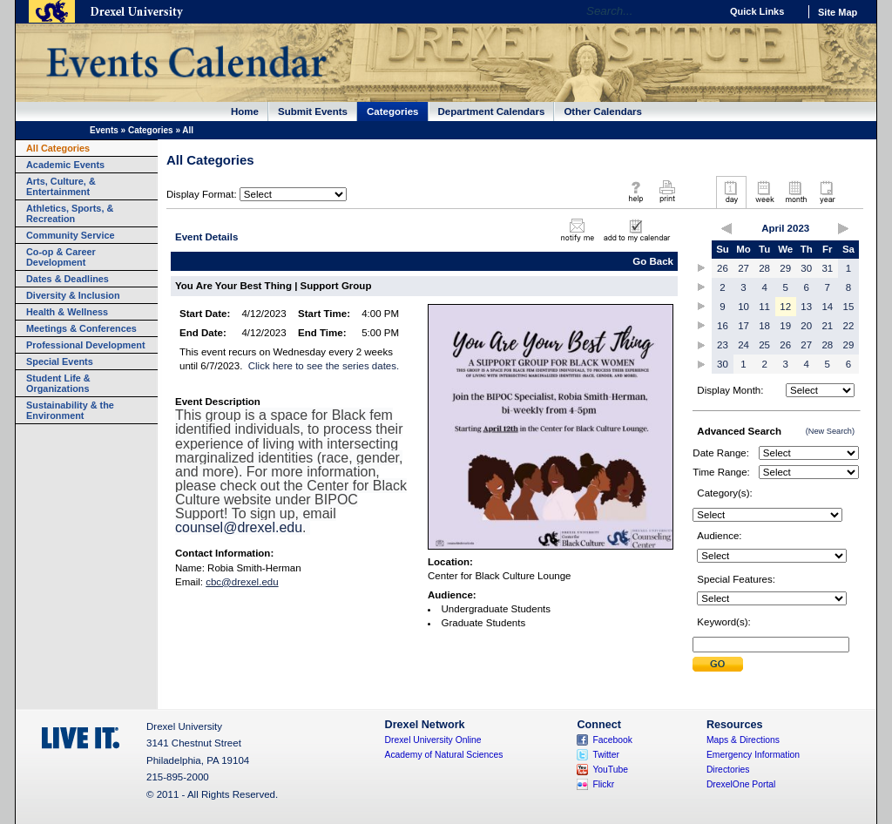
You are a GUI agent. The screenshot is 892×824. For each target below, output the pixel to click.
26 (722, 268)
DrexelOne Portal (740, 784)
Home (245, 111)
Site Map (837, 12)
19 (785, 326)
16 (722, 326)
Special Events (59, 361)
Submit (718, 664)
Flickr (603, 784)
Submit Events (313, 111)
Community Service (70, 235)
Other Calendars (603, 111)
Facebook (612, 740)
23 (722, 345)
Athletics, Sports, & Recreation (69, 213)
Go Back (652, 261)
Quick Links (757, 11)
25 (764, 345)
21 (827, 326)
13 (806, 306)
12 (785, 306)
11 (764, 306)
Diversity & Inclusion (73, 295)
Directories (728, 769)
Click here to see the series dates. (323, 366)
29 (785, 268)
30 (806, 268)
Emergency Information (753, 755)
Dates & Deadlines (67, 279)
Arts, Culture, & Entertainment (61, 186)
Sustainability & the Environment (70, 410)
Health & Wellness (67, 312)
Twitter (605, 755)
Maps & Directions (743, 740)
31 (827, 268)
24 (743, 345)
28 (764, 268)
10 (743, 306)
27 (743, 268)
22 (849, 326)
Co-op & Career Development (61, 257)
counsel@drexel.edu (238, 527)
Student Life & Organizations (58, 383)
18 (764, 326)
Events (104, 130)
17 (743, 326)
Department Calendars (491, 111)
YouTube (610, 769)
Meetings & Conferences (81, 328)
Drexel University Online (433, 740)
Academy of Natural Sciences (444, 755)
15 (849, 306)
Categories (393, 111)
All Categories (58, 148)
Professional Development (85, 345)
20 (806, 326)
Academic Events (65, 164)
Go (702, 11)
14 (827, 306)
